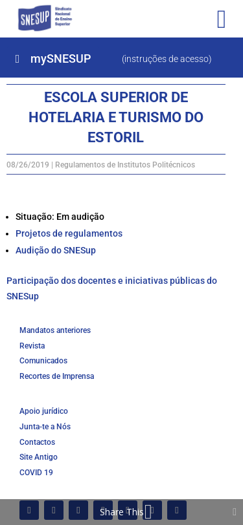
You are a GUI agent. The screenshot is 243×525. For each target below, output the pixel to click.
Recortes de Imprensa (56, 376)
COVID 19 (36, 472)
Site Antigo (38, 457)
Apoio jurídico (43, 411)
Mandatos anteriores (55, 330)
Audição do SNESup (56, 250)
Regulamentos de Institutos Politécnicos (125, 164)
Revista (32, 345)
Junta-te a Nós (45, 426)
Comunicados (43, 360)
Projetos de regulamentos (69, 233)
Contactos (37, 442)
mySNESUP (60, 58)
